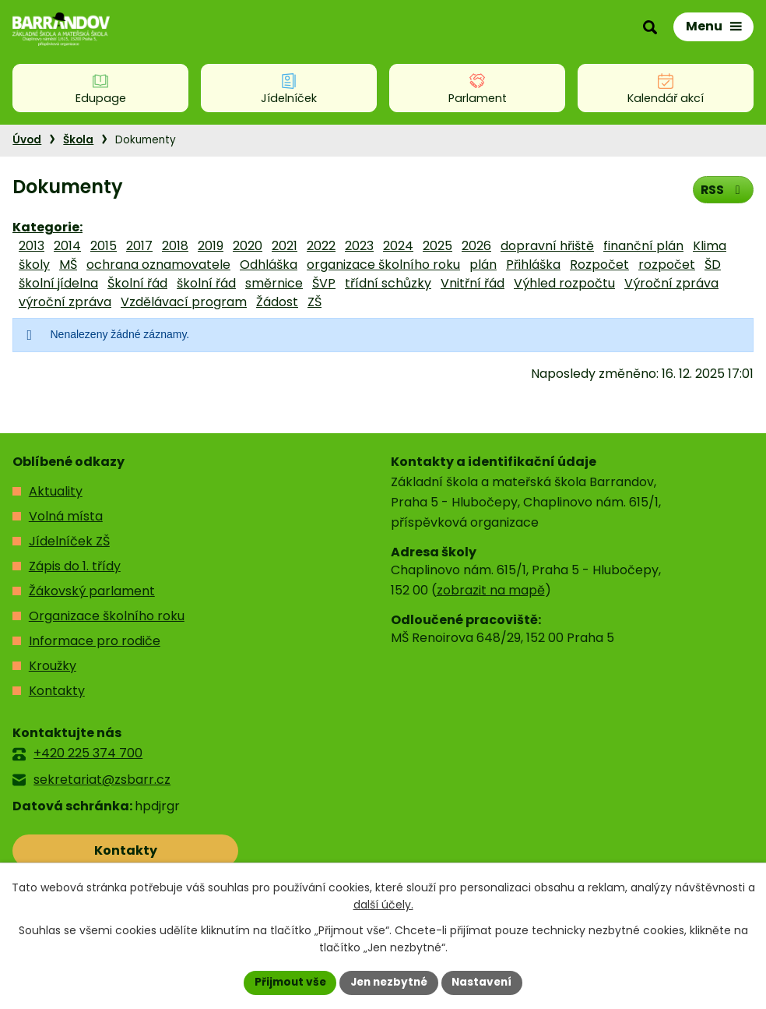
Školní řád (137, 283)
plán (483, 264)
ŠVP (324, 283)
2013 (31, 246)
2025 (437, 246)
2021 (284, 246)
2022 (321, 246)
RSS (722, 189)
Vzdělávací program (184, 302)
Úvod (26, 139)
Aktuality (56, 491)
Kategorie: (47, 227)
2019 (210, 246)
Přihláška (533, 264)
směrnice (274, 283)
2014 (67, 246)
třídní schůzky (388, 283)
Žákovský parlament (92, 591)
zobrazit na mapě (491, 590)
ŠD (713, 264)
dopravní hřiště (547, 246)
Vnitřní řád (472, 283)
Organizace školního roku (106, 616)
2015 (103, 246)
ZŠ (314, 302)
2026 (476, 246)
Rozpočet (599, 264)
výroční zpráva (65, 302)
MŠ (68, 264)
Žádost (277, 302)
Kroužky (52, 666)
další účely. (383, 904)
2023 (359, 246)
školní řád (206, 283)
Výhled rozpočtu (564, 283)
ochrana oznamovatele (158, 264)
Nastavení (486, 982)
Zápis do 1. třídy (75, 566)
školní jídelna (58, 283)
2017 (139, 246)
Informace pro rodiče (94, 641)
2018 (175, 246)
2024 (398, 246)
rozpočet (666, 264)
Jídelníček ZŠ (69, 541)
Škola (78, 139)
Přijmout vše (286, 982)
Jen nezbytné (389, 982)
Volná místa (66, 516)
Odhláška (268, 264)
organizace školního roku (383, 264)
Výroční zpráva (671, 283)
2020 (247, 246)
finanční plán (643, 246)
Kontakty (57, 691)
